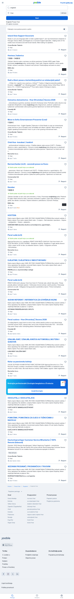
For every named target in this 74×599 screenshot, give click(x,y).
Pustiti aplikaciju (66, 3)
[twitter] (13, 574)
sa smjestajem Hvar (33, 501)
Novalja (10, 517)
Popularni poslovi (52, 498)
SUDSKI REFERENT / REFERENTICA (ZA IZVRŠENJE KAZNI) (32, 300)
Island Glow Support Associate (21, 36)
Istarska (10, 512)
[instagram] (8, 574)
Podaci (4, 558)
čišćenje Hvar (31, 506)
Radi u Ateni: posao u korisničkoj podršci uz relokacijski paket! (34, 80)
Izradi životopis (37, 391)
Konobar (11, 187)
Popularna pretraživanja (56, 555)
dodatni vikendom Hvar (34, 504)
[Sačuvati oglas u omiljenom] (65, 36)
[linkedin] (17, 574)
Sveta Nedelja (12, 498)
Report (62, 50)
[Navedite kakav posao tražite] (37, 7)
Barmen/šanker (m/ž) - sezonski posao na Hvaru (28, 164)
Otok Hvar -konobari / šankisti (20, 142)
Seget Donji (11, 522)
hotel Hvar (30, 520)
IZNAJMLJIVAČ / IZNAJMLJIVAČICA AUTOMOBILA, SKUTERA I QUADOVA (33, 340)
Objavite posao (30, 558)
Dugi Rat (10, 520)
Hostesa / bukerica (16, 56)
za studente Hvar (32, 512)
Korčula (10, 501)
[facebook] (3, 574)
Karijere (4, 561)
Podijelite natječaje (31, 555)
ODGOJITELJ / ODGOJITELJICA (21, 398)
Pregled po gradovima (53, 501)
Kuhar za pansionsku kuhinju (20, 362)
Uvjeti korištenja (7, 583)
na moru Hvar (31, 498)
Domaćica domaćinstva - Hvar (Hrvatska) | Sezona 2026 (31, 100)
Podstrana (11, 514)
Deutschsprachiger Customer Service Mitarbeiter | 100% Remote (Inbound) (32, 441)
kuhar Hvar (30, 522)
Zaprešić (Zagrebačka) (14, 506)
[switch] (64, 29)
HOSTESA (12, 215)
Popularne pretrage (15, 491)
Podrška (5, 564)
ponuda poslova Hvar (33, 509)
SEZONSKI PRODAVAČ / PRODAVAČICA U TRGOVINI (29, 466)
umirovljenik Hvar (32, 517)
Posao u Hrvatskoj (8, 567)
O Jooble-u (6, 555)
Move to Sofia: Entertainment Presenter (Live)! (27, 120)
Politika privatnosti (8, 587)
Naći (37, 18)
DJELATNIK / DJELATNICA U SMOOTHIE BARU (27, 260)
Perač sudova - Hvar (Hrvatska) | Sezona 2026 (27, 320)
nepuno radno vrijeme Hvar (35, 514)
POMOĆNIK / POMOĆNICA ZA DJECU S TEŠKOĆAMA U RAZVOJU (30, 419)
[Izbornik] (3, 3)
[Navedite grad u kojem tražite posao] (37, 13)
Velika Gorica (12, 504)
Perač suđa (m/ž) (15, 235)
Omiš (9, 509)
